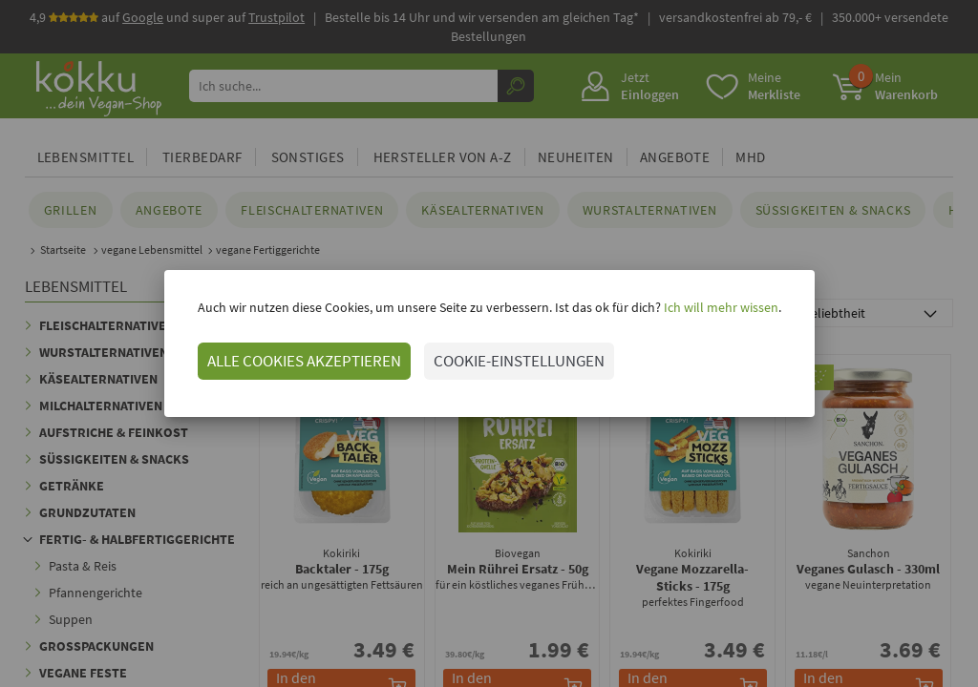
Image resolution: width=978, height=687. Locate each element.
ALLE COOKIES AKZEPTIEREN (304, 360)
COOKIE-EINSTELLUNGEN (519, 360)
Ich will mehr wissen (719, 307)
